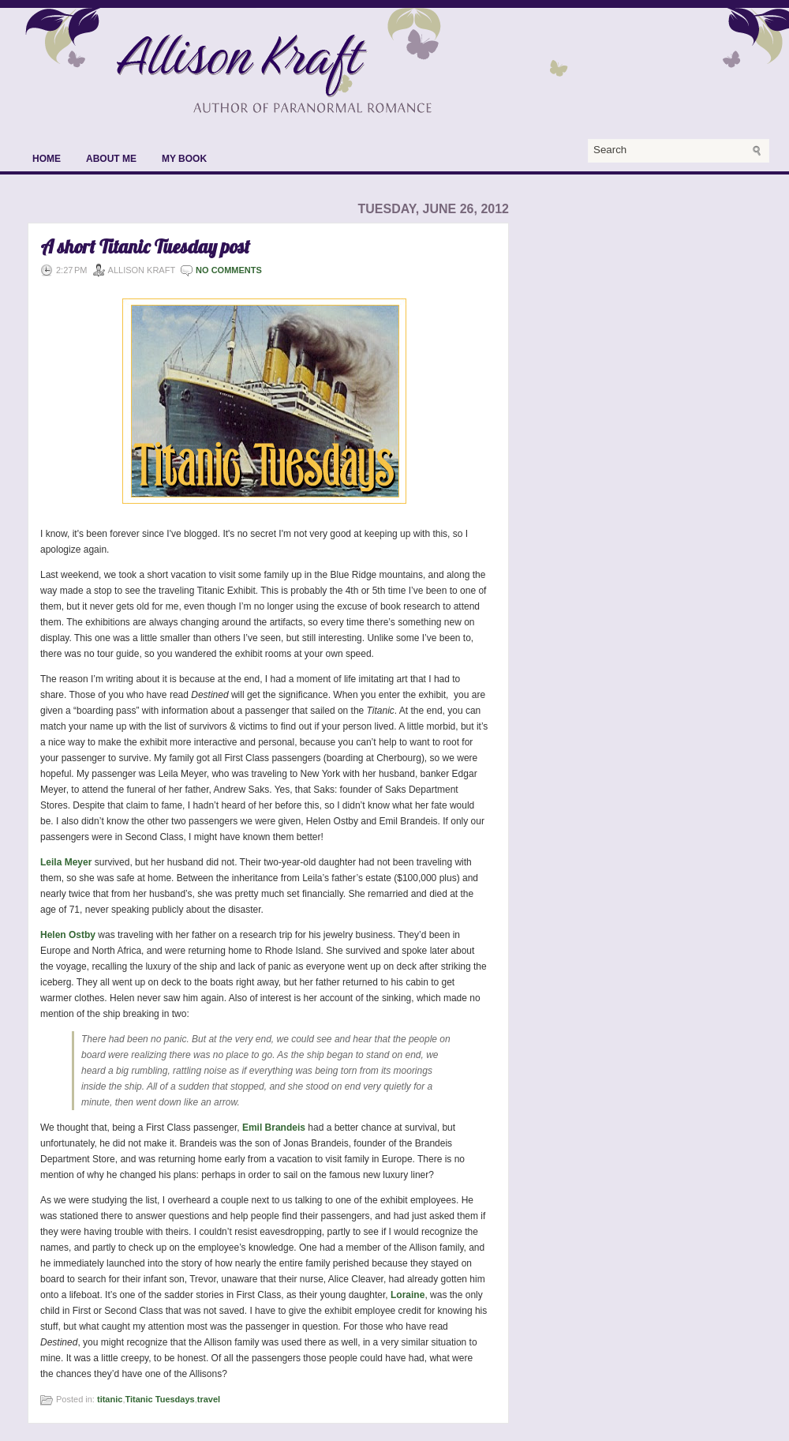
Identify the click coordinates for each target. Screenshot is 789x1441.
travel (208, 1399)
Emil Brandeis (273, 1127)
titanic (109, 1399)
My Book (184, 158)
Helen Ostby (67, 934)
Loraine (407, 1294)
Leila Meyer (66, 862)
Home (46, 158)
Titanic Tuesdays (159, 1399)
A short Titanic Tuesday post (145, 246)
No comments (229, 270)
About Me (111, 158)
